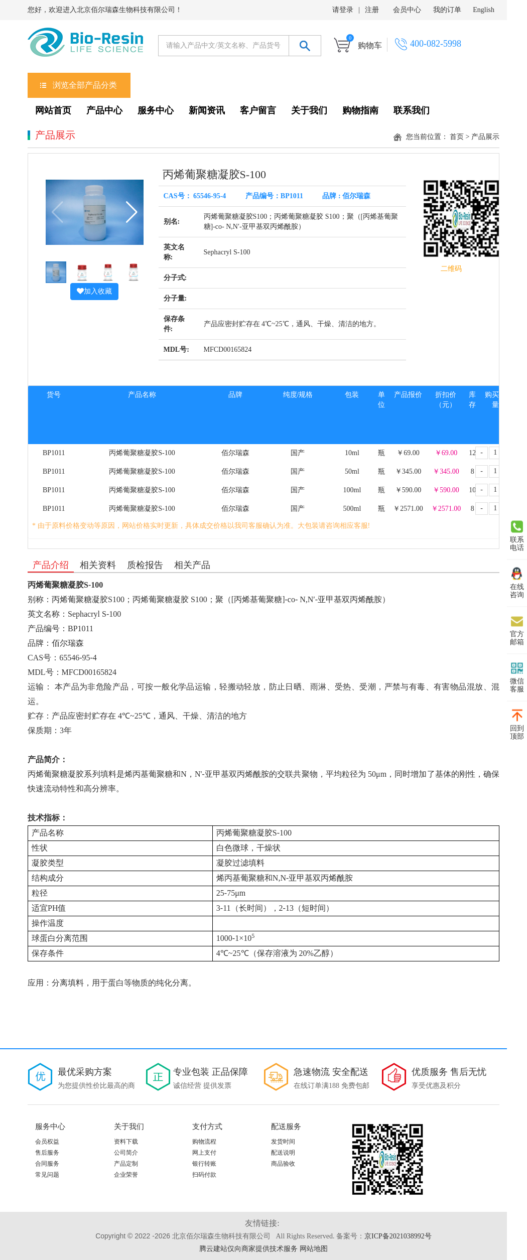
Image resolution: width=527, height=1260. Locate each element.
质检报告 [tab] (145, 565)
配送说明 (283, 1152)
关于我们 (309, 110)
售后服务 (47, 1152)
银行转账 (204, 1163)
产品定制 (126, 1163)
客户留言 (258, 110)
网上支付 (204, 1152)
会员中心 (407, 10)
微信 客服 (517, 676)
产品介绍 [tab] (51, 565)
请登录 (342, 10)
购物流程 (204, 1141)
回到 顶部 (517, 724)
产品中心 (104, 110)
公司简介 (126, 1152)
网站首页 (53, 110)
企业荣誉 (126, 1174)
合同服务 (47, 1163)
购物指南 (360, 110)
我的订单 (447, 10)
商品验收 (283, 1163)
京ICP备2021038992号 (398, 1236)
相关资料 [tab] (98, 565)
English (483, 10)
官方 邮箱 (517, 629)
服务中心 (156, 110)
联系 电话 (517, 535)
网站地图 (314, 1248)
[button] (132, 212)
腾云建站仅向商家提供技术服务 (248, 1248)
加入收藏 (94, 291)
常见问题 (47, 1174)
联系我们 (411, 110)
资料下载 (126, 1141)
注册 (372, 10)
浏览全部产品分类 (85, 85)
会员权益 (47, 1141)
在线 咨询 (517, 582)
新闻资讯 (207, 110)
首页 (457, 137)
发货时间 (283, 1141)
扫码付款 (204, 1174)
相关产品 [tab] (192, 565)
